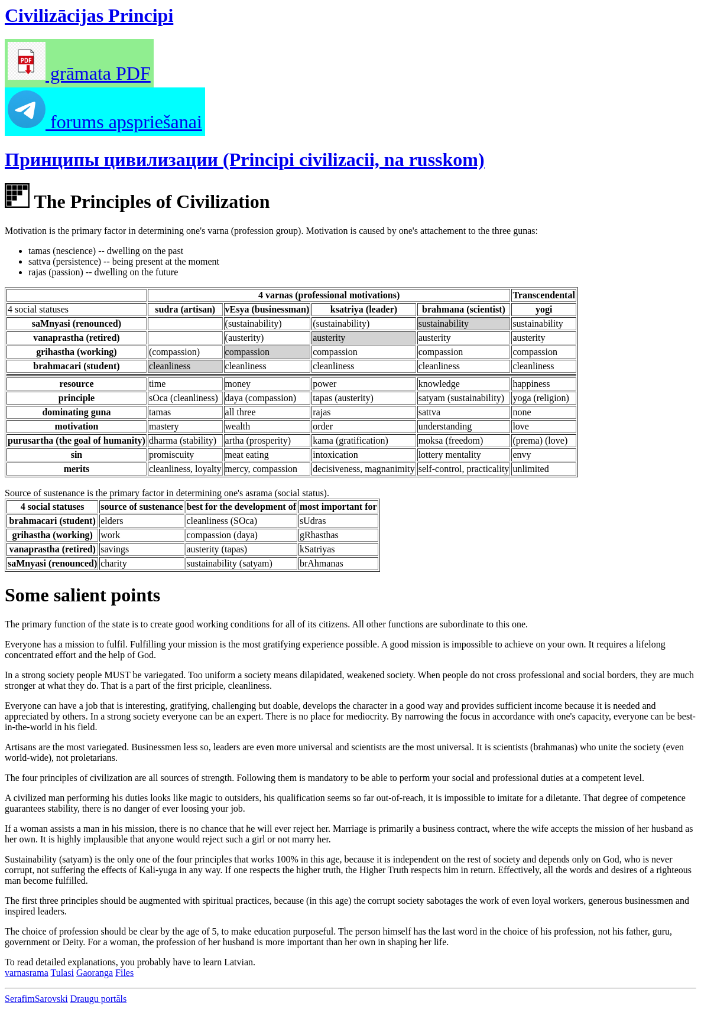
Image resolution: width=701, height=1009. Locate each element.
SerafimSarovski (36, 999)
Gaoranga (94, 973)
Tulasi (61, 973)
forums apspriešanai (105, 121)
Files (124, 973)
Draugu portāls (98, 999)
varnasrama (26, 973)
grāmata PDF (79, 73)
